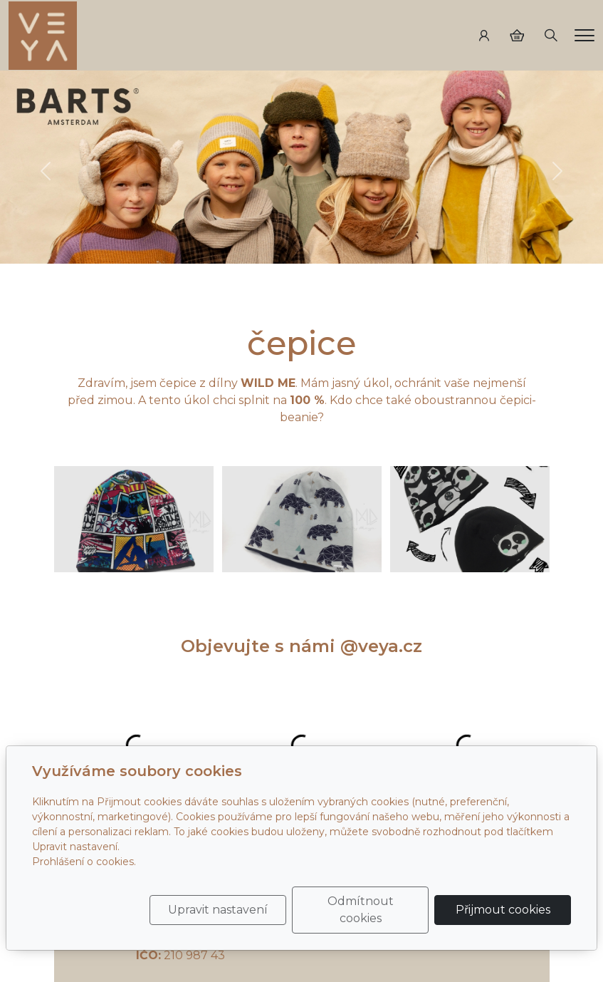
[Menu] (584, 35)
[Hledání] (551, 35)
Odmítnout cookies (360, 909)
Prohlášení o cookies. (84, 861)
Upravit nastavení (218, 909)
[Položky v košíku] (517, 36)
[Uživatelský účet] (484, 36)
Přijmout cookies (503, 909)
